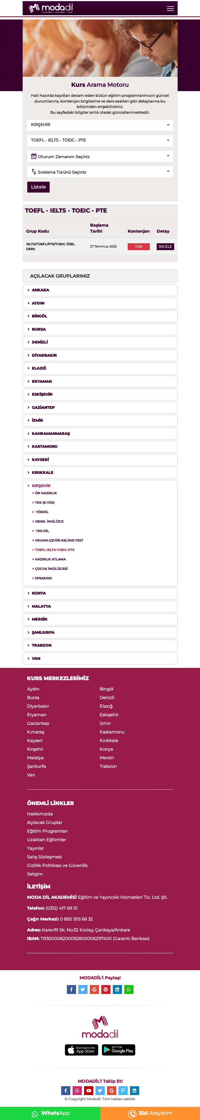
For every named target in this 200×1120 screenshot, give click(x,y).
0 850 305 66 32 (76, 919)
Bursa (33, 697)
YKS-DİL (41, 531)
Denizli (107, 697)
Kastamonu (112, 732)
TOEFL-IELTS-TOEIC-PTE (53, 550)
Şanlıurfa (36, 766)
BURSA (37, 329)
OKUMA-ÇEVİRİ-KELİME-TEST (58, 540)
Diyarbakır (38, 706)
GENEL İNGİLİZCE (48, 521)
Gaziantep (38, 723)
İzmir (105, 723)
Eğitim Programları (47, 831)
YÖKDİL (40, 512)
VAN (34, 658)
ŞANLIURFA (41, 632)
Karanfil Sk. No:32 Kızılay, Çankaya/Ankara (85, 930)
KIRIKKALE (40, 472)
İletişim (35, 874)
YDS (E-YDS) (44, 503)
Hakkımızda (40, 814)
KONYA (37, 593)
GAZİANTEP (41, 407)
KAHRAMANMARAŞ (49, 433)
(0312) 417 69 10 (61, 908)
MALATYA (39, 606)
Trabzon (108, 766)
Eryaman (36, 714)
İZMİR (35, 420)
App (49, 1113)
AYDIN (36, 303)
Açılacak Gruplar (44, 822)
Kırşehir (35, 749)
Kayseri (34, 740)
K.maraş (35, 732)
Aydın (33, 689)
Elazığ (106, 706)
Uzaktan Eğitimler (46, 839)
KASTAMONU (42, 446)
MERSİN (37, 619)
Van (31, 775)
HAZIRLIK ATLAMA (49, 559)
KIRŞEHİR (39, 485)
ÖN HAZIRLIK (45, 493)
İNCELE (165, 246)
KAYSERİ (38, 459)
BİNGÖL (37, 316)
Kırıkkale (109, 740)
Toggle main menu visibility (171, 7)
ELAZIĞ (37, 368)
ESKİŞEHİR (40, 394)
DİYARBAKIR (42, 355)
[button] (100, 125)
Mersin (107, 757)
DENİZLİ (38, 342)
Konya (106, 749)
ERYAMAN (40, 381)
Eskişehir (109, 714)
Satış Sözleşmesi (44, 857)
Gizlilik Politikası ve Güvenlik (57, 865)
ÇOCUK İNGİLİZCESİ (50, 569)
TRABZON (39, 645)
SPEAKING (42, 578)
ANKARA (38, 290)
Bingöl (106, 689)
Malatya (35, 757)
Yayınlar (35, 848)
